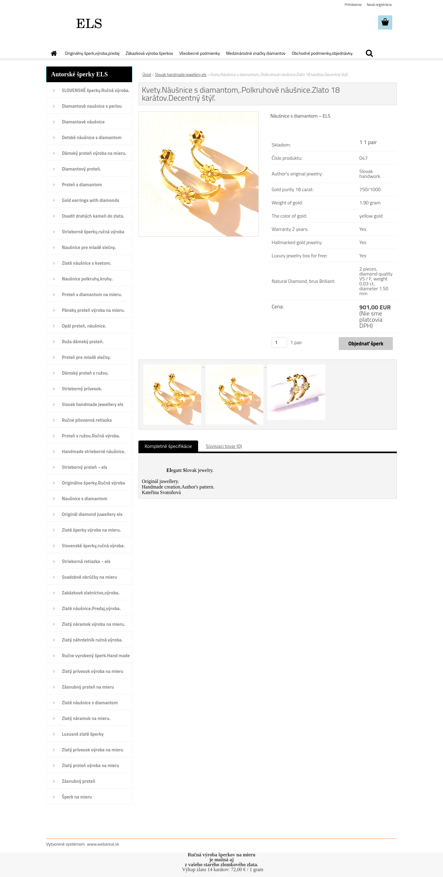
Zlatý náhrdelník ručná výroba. (92, 639)
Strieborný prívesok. (82, 388)
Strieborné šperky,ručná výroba (93, 231)
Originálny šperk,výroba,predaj (92, 53)
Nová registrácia (379, 4)
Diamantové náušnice (83, 121)
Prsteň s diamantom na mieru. (92, 294)
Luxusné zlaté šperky (83, 734)
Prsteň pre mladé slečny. (86, 357)
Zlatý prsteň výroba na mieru (90, 765)
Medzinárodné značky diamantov (255, 53)
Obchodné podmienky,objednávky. (322, 53)
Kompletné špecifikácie (168, 446)
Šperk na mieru (77, 796)
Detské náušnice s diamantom (92, 137)
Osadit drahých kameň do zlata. (93, 215)
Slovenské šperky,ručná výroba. (93, 545)
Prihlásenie (353, 4)
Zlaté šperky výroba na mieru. (91, 529)
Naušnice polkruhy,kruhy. (87, 278)
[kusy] (279, 342)
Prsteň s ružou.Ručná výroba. (91, 435)
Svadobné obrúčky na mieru (89, 577)
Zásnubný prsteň (78, 781)
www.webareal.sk (103, 844)
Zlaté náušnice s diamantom (90, 702)
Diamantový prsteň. (81, 168)
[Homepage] (53, 53)
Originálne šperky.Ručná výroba (93, 482)
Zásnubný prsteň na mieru (88, 686)
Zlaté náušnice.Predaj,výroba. (91, 608)
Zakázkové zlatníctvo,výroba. (90, 592)
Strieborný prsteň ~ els (84, 467)
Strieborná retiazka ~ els (86, 561)
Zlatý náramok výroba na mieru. (93, 624)
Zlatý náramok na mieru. (86, 718)
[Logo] (88, 22)
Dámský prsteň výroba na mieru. (94, 153)
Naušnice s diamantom (84, 498)
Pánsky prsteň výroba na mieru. (93, 310)
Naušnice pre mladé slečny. (89, 247)
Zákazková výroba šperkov (149, 53)
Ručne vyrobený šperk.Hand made (96, 655)
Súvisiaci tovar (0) (224, 446)
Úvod (146, 74)
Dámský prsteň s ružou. (85, 372)
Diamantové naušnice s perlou (92, 106)
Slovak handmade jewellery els (92, 404)
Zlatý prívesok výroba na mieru (92, 671)
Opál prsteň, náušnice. (84, 325)
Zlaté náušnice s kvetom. (86, 263)
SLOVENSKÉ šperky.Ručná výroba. (96, 90)
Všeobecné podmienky (199, 53)
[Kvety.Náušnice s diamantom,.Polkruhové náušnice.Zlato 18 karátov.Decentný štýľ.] (198, 114)
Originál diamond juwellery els (92, 514)
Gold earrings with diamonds (90, 200)
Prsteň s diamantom (82, 184)
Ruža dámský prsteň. (83, 341)
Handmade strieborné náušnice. (93, 451)
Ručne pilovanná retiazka (87, 420)
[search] (369, 53)
